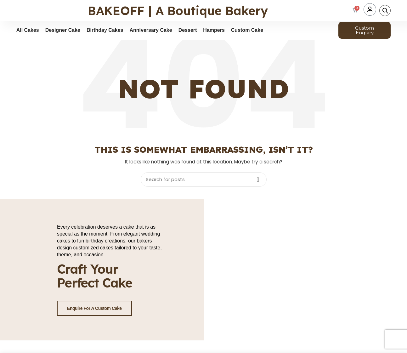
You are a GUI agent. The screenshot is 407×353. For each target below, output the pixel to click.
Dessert (187, 30)
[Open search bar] (385, 10)
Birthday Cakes (105, 30)
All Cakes (27, 30)
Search (258, 179)
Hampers (213, 30)
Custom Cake (247, 30)
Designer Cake (62, 30)
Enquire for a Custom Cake (94, 307)
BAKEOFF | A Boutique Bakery (178, 10)
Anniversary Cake (150, 30)
